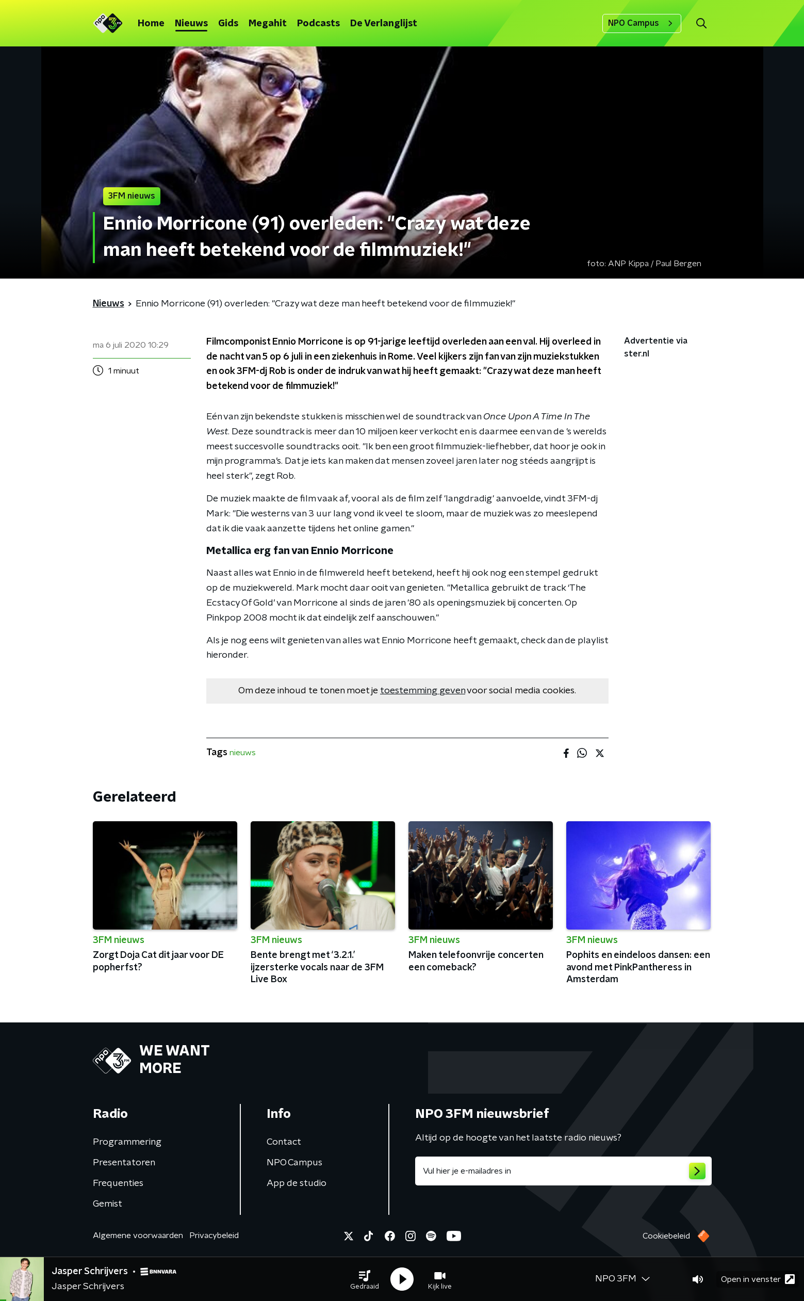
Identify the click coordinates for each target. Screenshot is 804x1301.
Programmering (127, 1142)
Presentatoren (124, 1162)
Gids (228, 23)
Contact (284, 1142)
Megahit (268, 23)
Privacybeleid (214, 1235)
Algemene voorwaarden (138, 1235)
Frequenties (118, 1183)
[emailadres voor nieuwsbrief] (563, 1171)
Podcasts (318, 23)
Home (151, 23)
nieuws (242, 753)
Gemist (107, 1204)
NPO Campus (642, 23)
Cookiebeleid (666, 1236)
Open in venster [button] (758, 1279)
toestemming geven (422, 690)
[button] (364, 1279)
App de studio (296, 1183)
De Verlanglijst (383, 23)
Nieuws (191, 23)
